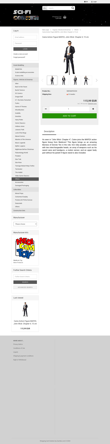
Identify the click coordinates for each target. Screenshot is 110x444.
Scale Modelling (18, 65)
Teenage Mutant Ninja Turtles (24, 166)
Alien (16, 83)
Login (94, 2)
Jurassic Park (19, 129)
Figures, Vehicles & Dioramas (23, 79)
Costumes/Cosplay (21, 197)
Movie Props (19, 193)
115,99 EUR (25, 328)
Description (49, 131)
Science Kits (19, 76)
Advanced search (25, 287)
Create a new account (20, 54)
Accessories (19, 182)
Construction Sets (19, 210)
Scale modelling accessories (24, 72)
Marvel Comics (20, 136)
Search (25, 282)
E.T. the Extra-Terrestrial (23, 100)
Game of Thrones (21, 106)
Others (17, 179)
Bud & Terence (20, 90)
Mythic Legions (20, 146)
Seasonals (18, 203)
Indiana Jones (19, 126)
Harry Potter (19, 120)
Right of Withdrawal (19, 360)
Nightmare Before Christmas (24, 149)
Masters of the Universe (23, 139)
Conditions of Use (19, 348)
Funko (17, 103)
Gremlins (18, 116)
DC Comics (18, 93)
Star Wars (18, 162)
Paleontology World (21, 153)
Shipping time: (47, 94)
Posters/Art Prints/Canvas (23, 200)
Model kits (18, 69)
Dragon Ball (19, 97)
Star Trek (18, 159)
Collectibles (17, 189)
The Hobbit (18, 172)
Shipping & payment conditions (23, 356)
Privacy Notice (18, 344)
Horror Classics (20, 123)
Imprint (15, 352)
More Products (18, 262)
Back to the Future (21, 87)
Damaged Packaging (22, 185)
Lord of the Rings (20, 133)
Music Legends (20, 143)
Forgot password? (19, 57)
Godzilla (17, 113)
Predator (18, 156)
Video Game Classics (22, 176)
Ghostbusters (19, 110)
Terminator (18, 169)
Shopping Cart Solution (47, 441)
